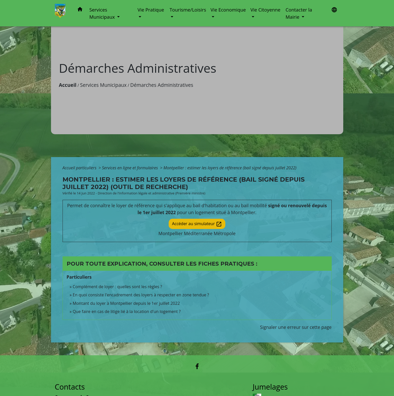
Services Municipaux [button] (102, 13)
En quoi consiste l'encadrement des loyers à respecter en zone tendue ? (141, 295)
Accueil (68, 84)
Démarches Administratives (161, 84)
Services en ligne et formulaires (130, 168)
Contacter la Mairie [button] (299, 13)
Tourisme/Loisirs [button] (187, 9)
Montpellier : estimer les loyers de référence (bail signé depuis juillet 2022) (230, 168)
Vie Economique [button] (228, 9)
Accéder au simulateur (197, 224)
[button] (80, 10)
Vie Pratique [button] (151, 9)
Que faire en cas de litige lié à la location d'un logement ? (127, 311)
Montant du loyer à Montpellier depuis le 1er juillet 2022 (126, 303)
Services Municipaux (103, 84)
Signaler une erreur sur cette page (295, 327)
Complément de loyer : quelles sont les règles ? (117, 286)
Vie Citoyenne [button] (265, 9)
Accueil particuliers (80, 168)
